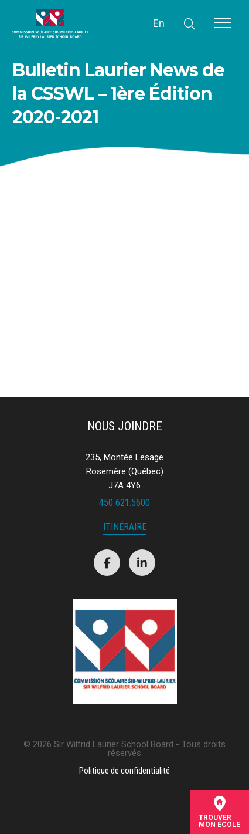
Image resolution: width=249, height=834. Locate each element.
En (159, 23)
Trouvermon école (219, 812)
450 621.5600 (124, 502)
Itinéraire (124, 527)
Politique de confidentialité (124, 770)
